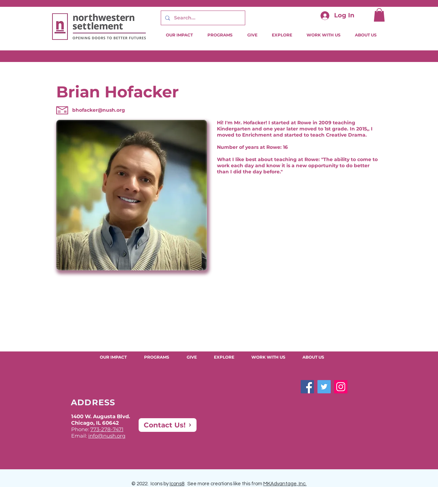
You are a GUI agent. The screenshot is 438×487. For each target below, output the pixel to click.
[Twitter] (324, 386)
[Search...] (202, 18)
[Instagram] (340, 386)
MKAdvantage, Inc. (285, 483)
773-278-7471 (106, 429)
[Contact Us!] (168, 425)
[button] (379, 14)
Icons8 (177, 483)
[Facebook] (307, 386)
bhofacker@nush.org (98, 110)
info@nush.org (106, 436)
